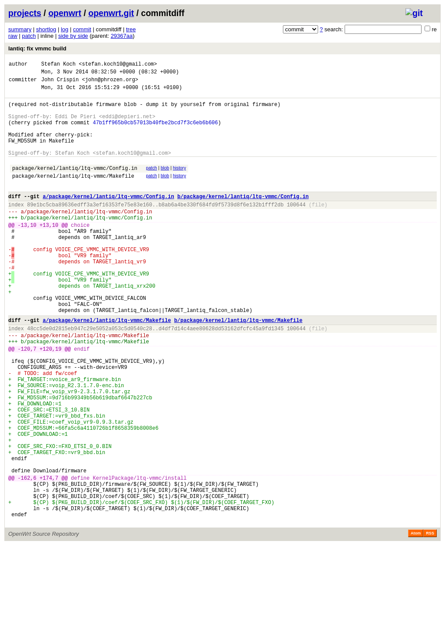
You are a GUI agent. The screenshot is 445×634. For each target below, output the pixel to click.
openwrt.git (111, 13)
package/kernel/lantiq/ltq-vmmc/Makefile (73, 195)
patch (29, 36)
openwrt (64, 13)
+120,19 (50, 401)
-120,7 (27, 401)
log (64, 29)
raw (12, 36)
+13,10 (49, 252)
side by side (73, 36)
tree (131, 29)
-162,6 (27, 557)
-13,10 (27, 252)
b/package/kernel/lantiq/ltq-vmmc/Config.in (243, 218)
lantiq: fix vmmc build (37, 48)
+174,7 (49, 557)
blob (165, 185)
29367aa (122, 36)
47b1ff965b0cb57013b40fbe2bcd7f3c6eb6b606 (155, 132)
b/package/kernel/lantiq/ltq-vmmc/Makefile (238, 367)
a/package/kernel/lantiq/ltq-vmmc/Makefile (107, 367)
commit (82, 29)
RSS (430, 622)
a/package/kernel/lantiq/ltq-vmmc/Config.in (108, 218)
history (179, 185)
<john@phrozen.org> (110, 83)
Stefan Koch (58, 65)
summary (19, 29)
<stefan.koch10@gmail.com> (118, 65)
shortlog (46, 29)
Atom (416, 622)
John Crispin (60, 83)
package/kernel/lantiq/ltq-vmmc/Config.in (74, 186)
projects (24, 13)
